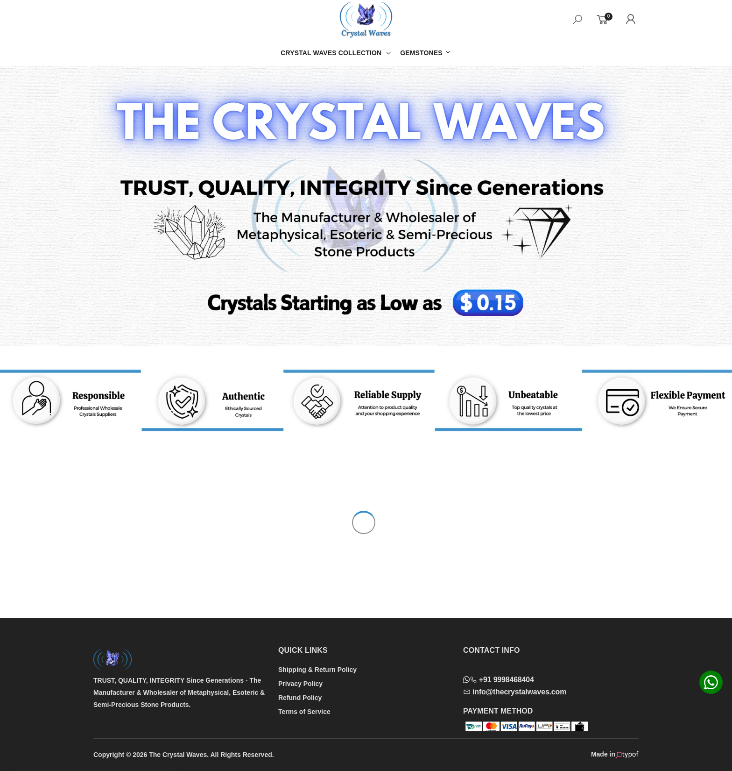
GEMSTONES (425, 53)
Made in (615, 754)
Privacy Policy (300, 683)
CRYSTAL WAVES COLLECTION (331, 53)
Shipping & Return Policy (317, 669)
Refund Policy (300, 697)
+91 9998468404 (498, 680)
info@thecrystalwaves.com (514, 692)
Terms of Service (304, 711)
